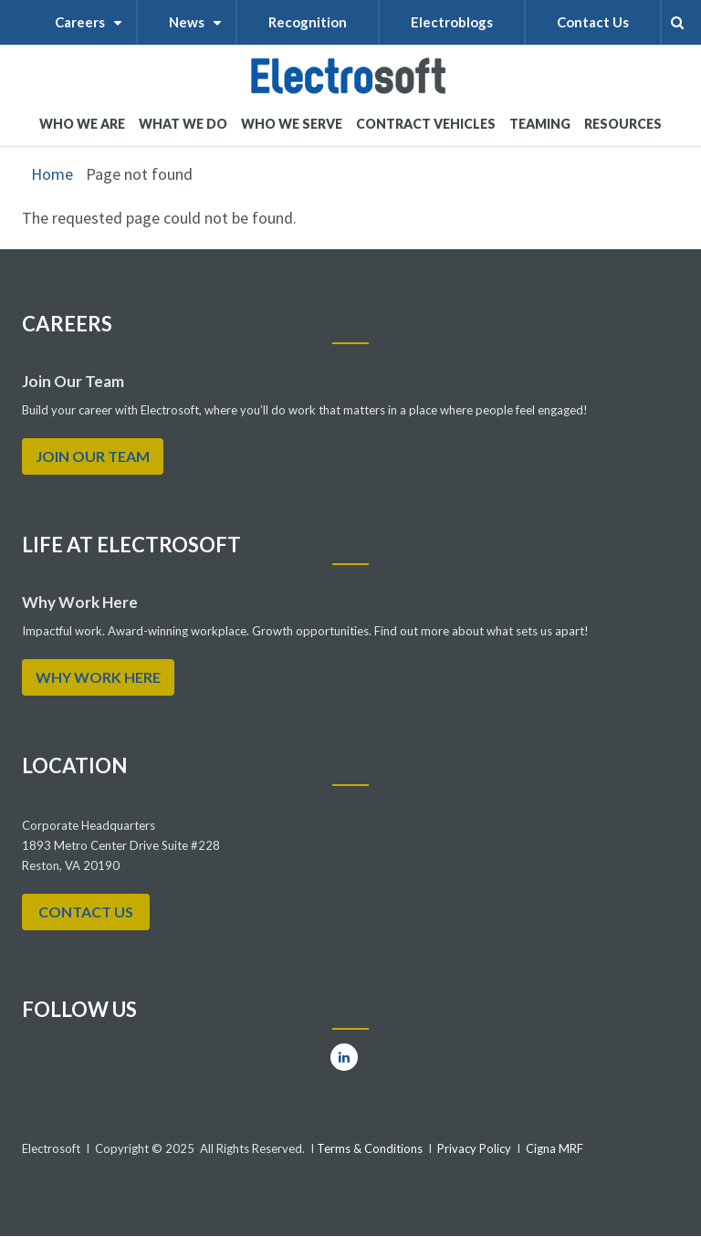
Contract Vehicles (426, 123)
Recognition (307, 22)
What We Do (183, 130)
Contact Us (593, 22)
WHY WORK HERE (98, 677)
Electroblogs (452, 22)
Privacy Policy (474, 1148)
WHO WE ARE (82, 130)
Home (52, 173)
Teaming (539, 123)
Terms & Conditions (368, 1148)
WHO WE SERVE (291, 130)
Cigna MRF (554, 1148)
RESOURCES (623, 123)
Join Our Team (93, 456)
